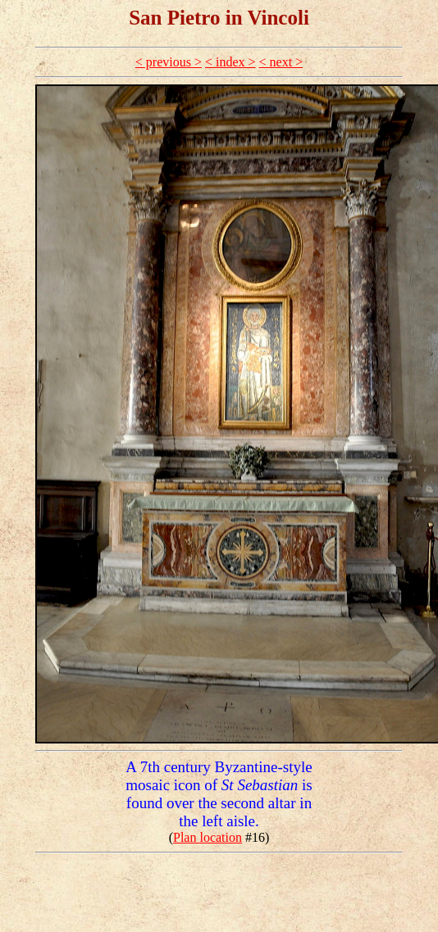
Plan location (207, 837)
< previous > (168, 62)
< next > (281, 62)
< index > (230, 62)
